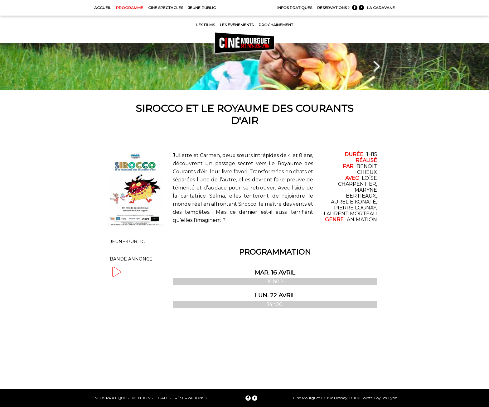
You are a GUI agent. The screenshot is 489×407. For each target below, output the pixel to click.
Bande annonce (131, 260)
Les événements (237, 24)
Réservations (332, 7)
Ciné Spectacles (165, 7)
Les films (205, 24)
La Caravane (381, 7)
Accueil (102, 7)
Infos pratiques (294, 7)
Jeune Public (202, 7)
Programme (129, 7)
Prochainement (276, 24)
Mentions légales (151, 397)
